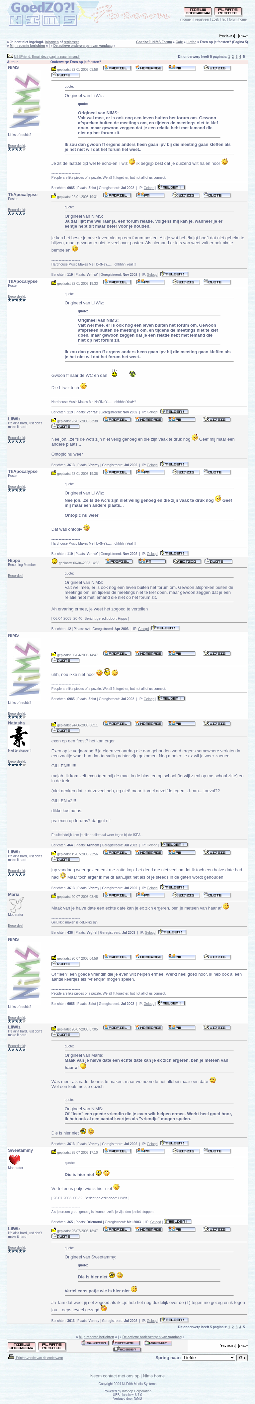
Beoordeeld (16, 146)
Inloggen (52, 42)
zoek (215, 19)
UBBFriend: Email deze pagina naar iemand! (47, 56)
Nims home (154, 1375)
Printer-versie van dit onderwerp (35, 1358)
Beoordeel (15, 576)
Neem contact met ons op (114, 1375)
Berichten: (63, 188)
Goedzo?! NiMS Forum (154, 42)
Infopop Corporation (136, 1391)
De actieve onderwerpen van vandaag (83, 46)
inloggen (186, 19)
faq (224, 19)
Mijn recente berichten (27, 46)
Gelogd (149, 188)
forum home (238, 19)
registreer (202, 19)
